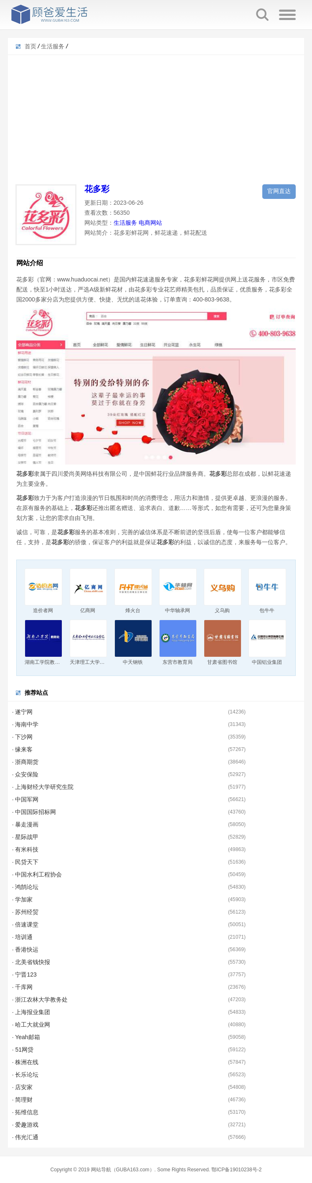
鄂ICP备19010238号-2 (236, 1170)
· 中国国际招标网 (34, 812)
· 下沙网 (22, 736)
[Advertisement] (156, 113)
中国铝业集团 (267, 662)
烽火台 (132, 610)
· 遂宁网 (22, 711)
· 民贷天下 (25, 862)
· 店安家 (22, 1087)
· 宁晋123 (24, 974)
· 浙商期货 (25, 762)
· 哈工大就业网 (31, 1024)
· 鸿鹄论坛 (25, 887)
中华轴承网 (177, 610)
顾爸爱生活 (49, 14)
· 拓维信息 (25, 1112)
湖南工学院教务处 (45, 662)
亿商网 (87, 610)
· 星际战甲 (25, 837)
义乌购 (222, 610)
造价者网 (43, 610)
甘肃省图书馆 (222, 662)
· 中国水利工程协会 (37, 874)
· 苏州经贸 (25, 912)
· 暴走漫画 (25, 824)
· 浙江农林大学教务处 (40, 999)
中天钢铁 (133, 662)
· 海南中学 (25, 724)
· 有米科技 (25, 849)
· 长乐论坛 (25, 1074)
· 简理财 (22, 1099)
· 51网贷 (22, 1049)
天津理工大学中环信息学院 (100, 662)
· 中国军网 (25, 799)
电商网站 (150, 222)
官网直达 (279, 191)
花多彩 (96, 188)
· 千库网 (22, 987)
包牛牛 (266, 610)
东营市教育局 (177, 662)
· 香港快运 (25, 949)
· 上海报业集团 (31, 1012)
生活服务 (52, 46)
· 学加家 (22, 899)
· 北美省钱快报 (31, 962)
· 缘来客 (22, 749)
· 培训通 (22, 937)
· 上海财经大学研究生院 (43, 787)
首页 (30, 46)
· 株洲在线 (25, 1062)
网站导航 (101, 1170)
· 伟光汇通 (25, 1137)
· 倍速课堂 (25, 924)
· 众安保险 (25, 774)
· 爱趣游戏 (25, 1124)
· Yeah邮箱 (26, 1037)
